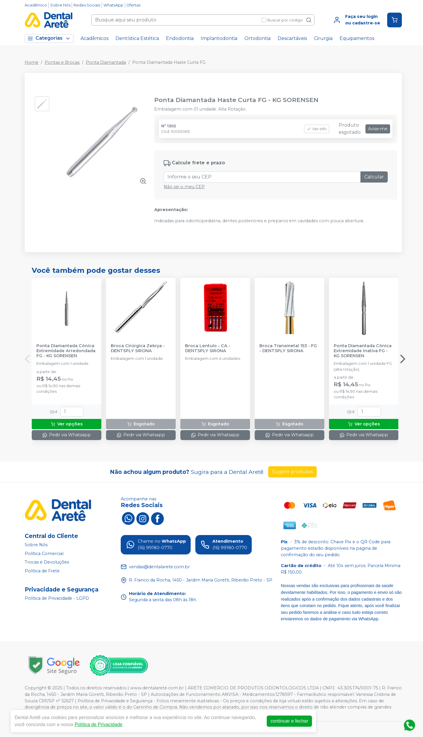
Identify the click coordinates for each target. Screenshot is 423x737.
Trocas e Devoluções (47, 562)
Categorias (49, 38)
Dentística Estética (137, 38)
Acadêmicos (94, 38)
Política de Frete (42, 571)
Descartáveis (292, 38)
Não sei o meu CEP (184, 186)
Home (31, 62)
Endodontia (180, 38)
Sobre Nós (60, 5)
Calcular (374, 177)
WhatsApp (113, 5)
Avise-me (377, 128)
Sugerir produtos (292, 471)
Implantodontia (219, 38)
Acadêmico (36, 5)
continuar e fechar (289, 720)
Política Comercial (44, 553)
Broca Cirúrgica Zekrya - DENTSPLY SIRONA (138, 348)
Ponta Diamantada (106, 62)
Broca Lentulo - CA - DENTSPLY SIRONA (207, 348)
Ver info (317, 129)
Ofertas (133, 5)
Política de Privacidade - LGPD (57, 598)
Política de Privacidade (98, 724)
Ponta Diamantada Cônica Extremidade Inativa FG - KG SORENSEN (363, 351)
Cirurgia (323, 38)
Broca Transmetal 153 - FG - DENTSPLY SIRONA (288, 348)
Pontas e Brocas (62, 62)
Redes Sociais (86, 5)
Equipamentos (357, 38)
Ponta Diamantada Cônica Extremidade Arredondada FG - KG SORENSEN (65, 351)
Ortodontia (257, 38)
